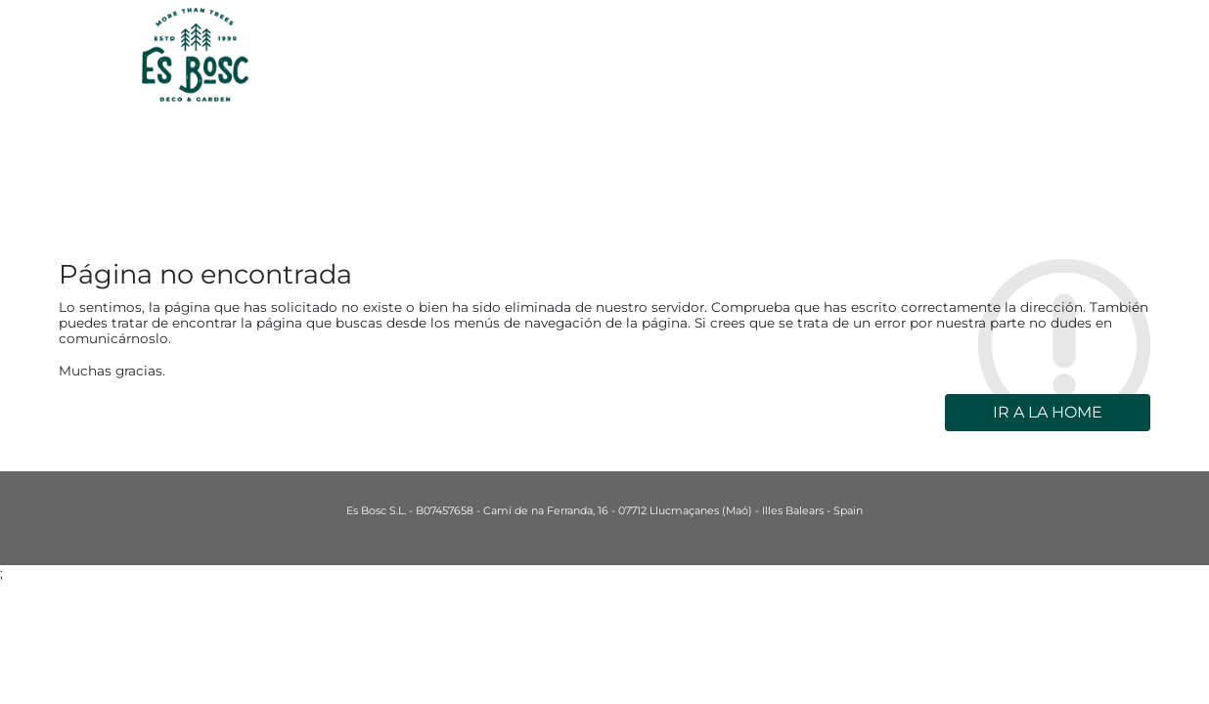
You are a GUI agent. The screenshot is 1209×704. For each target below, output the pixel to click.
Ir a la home (1047, 412)
